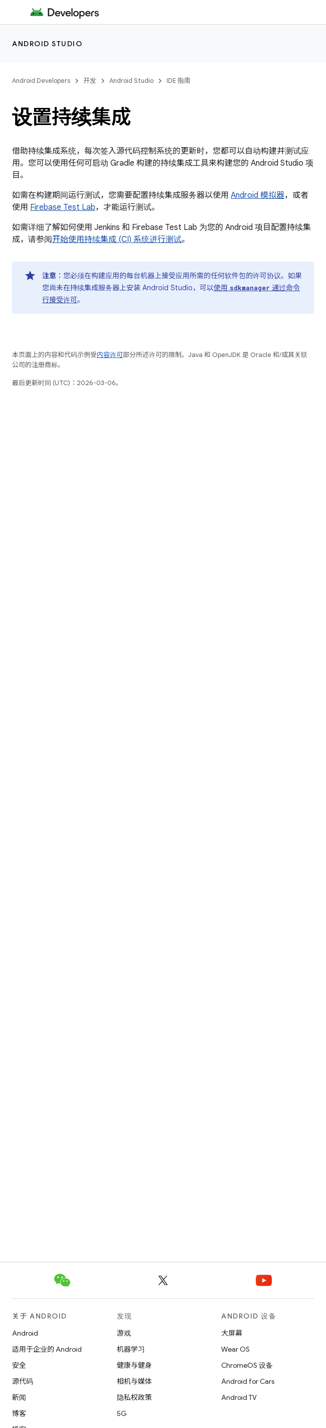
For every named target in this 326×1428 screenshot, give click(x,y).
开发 (89, 80)
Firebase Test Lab (62, 207)
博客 (19, 1413)
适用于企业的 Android (47, 1349)
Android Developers (41, 80)
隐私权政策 (134, 1397)
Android (25, 1333)
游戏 (124, 1333)
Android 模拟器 (257, 195)
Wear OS (235, 1349)
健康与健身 (134, 1365)
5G (122, 1413)
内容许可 (110, 354)
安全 (19, 1365)
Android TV (239, 1397)
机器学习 (131, 1349)
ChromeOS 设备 (247, 1365)
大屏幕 (231, 1333)
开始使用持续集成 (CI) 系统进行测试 (117, 239)
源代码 (22, 1381)
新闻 (19, 1397)
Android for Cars (247, 1381)
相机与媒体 (134, 1381)
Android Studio (47, 43)
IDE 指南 (179, 80)
